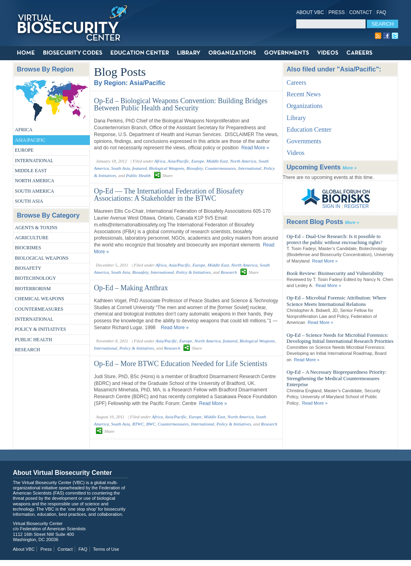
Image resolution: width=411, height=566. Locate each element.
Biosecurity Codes (72, 53)
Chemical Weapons (39, 298)
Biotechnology (35, 278)
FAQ (381, 12)
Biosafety (28, 268)
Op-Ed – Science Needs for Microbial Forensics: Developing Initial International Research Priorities (340, 338)
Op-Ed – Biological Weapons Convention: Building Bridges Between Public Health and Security (180, 104)
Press (336, 12)
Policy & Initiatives (40, 329)
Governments (286, 53)
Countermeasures (39, 309)
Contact (360, 12)
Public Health (33, 339)
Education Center (139, 53)
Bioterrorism (33, 288)
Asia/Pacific (30, 140)
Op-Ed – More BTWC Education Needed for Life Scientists (180, 364)
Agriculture (32, 237)
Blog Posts (120, 71)
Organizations (232, 53)
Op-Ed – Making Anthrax (131, 288)
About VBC (310, 12)
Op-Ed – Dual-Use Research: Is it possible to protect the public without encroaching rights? (335, 239)
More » (349, 167)
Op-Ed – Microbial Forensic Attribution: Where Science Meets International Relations (337, 301)
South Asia (29, 201)
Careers (359, 53)
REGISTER (356, 206)
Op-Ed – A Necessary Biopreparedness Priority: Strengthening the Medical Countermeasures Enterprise (337, 378)
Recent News (304, 94)
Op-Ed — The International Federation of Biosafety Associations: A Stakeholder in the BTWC (169, 194)
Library (188, 53)
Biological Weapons (42, 258)
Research (27, 349)
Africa (24, 129)
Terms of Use (106, 549)
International (34, 160)
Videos (327, 53)
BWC (150, 423)
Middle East (31, 170)
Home (26, 53)
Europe (24, 150)
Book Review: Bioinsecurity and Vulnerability (335, 273)
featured (139, 168)
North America (34, 180)
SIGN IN (331, 206)
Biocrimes (28, 247)
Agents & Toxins (36, 227)
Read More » (255, 148)
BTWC (138, 423)
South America (34, 191)
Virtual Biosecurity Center (75, 23)
